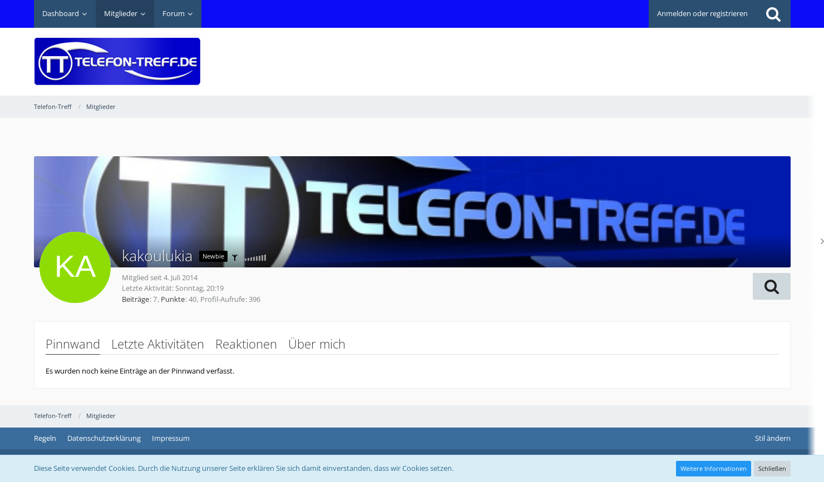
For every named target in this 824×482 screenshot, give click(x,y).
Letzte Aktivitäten (157, 343)
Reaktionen (246, 343)
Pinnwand (73, 343)
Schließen (772, 468)
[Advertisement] (588, 53)
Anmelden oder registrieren (702, 13)
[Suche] (773, 14)
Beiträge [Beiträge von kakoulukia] (135, 299)
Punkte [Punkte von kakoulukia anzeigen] (173, 299)
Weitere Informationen (713, 468)
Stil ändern (773, 438)
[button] (772, 286)
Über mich (317, 343)
